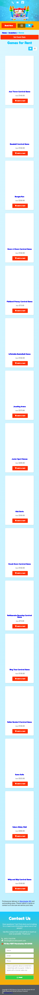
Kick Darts (19, 511)
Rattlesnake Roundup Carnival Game (19, 616)
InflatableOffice (8, 993)
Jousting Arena (19, 406)
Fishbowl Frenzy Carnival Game (19, 302)
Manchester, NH (25, 901)
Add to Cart (20, 101)
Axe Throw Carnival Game (19, 92)
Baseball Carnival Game (19, 144)
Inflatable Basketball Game (19, 354)
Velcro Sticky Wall (19, 827)
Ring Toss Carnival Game (20, 670)
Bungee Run (19, 197)
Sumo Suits (19, 775)
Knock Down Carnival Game (19, 564)
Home (4, 33)
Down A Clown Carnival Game (19, 249)
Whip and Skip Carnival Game (19, 879)
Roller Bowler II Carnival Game (19, 722)
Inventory (13, 33)
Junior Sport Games (19, 459)
